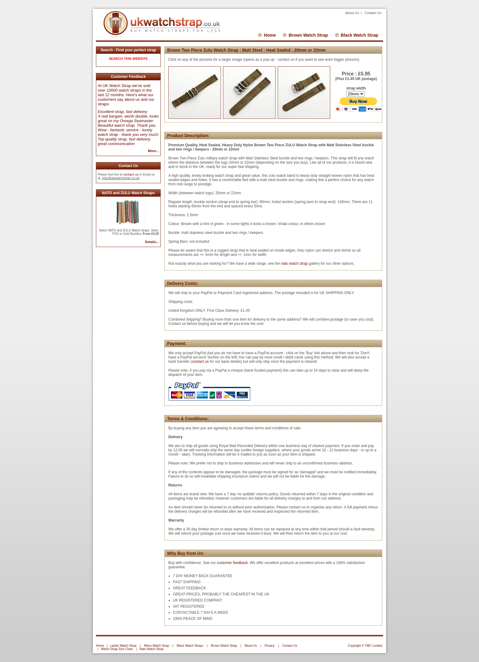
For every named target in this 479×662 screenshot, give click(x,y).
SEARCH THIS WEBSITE (128, 58)
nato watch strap (294, 263)
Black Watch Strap (359, 35)
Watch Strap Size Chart (117, 649)
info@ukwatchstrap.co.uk (121, 178)
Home (270, 35)
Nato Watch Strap (152, 649)
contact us (130, 174)
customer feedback (232, 563)
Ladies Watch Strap (123, 645)
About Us (352, 13)
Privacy (270, 645)
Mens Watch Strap (156, 645)
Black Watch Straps (190, 645)
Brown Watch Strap (308, 35)
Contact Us (373, 13)
